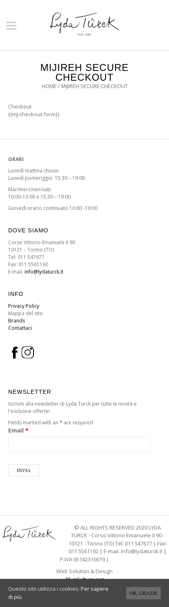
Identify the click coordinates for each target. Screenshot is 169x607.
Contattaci (20, 327)
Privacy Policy (23, 305)
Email (18, 430)
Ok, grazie (143, 593)
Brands (16, 320)
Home (49, 86)
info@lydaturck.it (43, 271)
